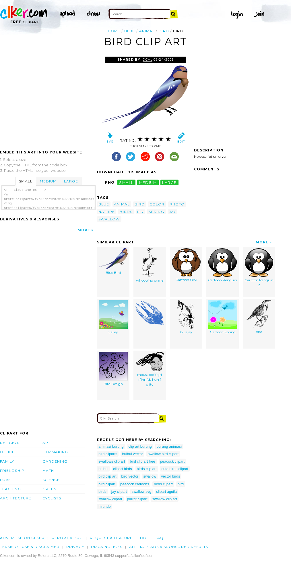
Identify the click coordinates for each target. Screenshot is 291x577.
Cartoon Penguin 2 (259, 267)
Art (46, 443)
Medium (48, 181)
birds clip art (147, 469)
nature (106, 211)
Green (49, 489)
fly (140, 211)
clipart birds (122, 469)
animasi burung (111, 446)
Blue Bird (113, 261)
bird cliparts (107, 454)
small (126, 182)
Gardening (54, 461)
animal (147, 31)
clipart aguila (166, 491)
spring (156, 211)
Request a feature (111, 538)
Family (7, 461)
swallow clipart (110, 499)
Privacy (75, 547)
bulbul (103, 469)
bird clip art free (142, 461)
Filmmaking (55, 452)
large (169, 182)
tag (143, 538)
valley (113, 317)
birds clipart (163, 484)
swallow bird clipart (163, 454)
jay (172, 211)
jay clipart (119, 491)
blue (129, 31)
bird (164, 31)
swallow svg (141, 491)
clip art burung (140, 446)
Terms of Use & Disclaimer (29, 547)
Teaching (10, 489)
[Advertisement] (48, 99)
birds (126, 211)
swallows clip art (111, 461)
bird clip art (107, 476)
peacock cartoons (134, 484)
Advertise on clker (22, 538)
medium (148, 182)
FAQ (159, 538)
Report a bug (67, 538)
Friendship (12, 470)
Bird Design (113, 369)
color (157, 204)
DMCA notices (106, 547)
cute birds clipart (175, 469)
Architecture (15, 498)
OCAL (147, 59)
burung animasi (169, 446)
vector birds (170, 476)
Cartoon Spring (222, 317)
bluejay (186, 317)
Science (51, 480)
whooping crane (149, 265)
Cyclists (51, 498)
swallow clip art (164, 499)
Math (48, 470)
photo (177, 204)
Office (7, 452)
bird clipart (106, 484)
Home (114, 31)
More (83, 230)
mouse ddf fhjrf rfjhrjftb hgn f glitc (149, 369)
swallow (109, 219)
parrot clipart (137, 499)
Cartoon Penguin (222, 265)
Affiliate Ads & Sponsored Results (168, 547)
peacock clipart (172, 461)
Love (5, 480)
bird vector (130, 476)
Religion (10, 443)
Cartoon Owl (186, 265)
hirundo (104, 506)
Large (71, 181)
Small (25, 181)
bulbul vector (132, 454)
